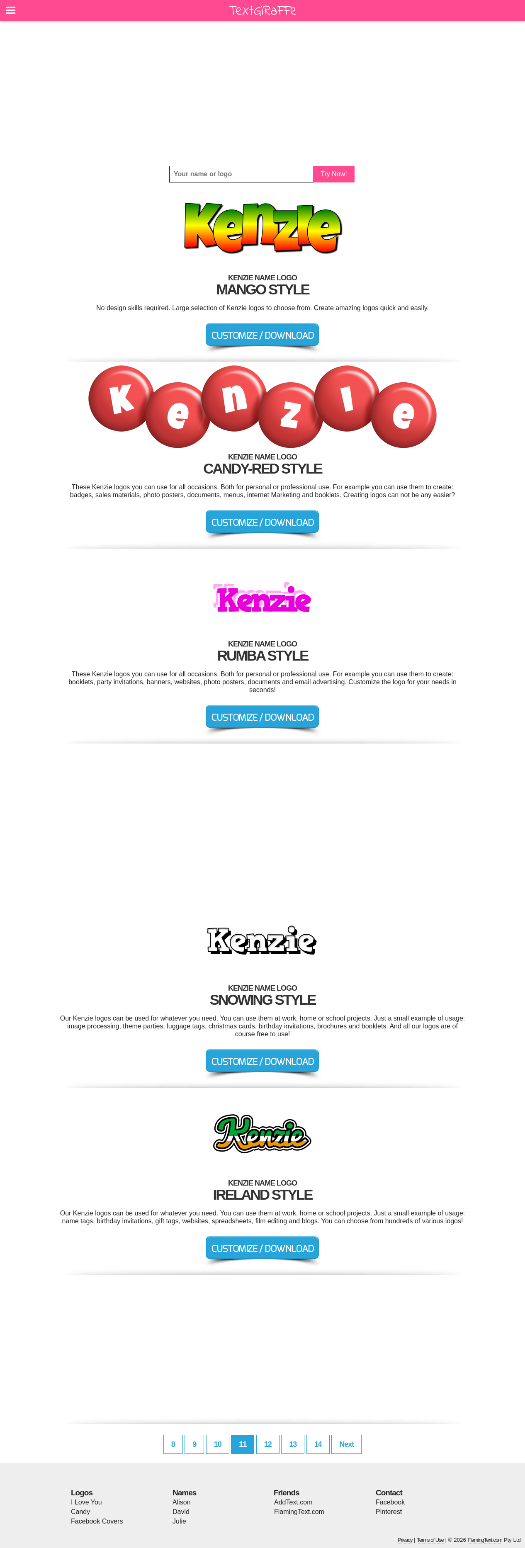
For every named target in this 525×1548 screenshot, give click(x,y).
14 (318, 1444)
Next (346, 1444)
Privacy (405, 1540)
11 (242, 1444)
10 (217, 1444)
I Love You (86, 1502)
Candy (80, 1511)
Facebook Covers (97, 1521)
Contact (389, 1492)
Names (184, 1492)
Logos (81, 1492)
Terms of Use (430, 1540)
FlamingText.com (299, 1511)
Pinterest (389, 1511)
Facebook (390, 1502)
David (181, 1511)
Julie (179, 1521)
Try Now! (334, 173)
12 (268, 1444)
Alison (182, 1502)
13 (293, 1444)
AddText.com (293, 1502)
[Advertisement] (262, 93)
